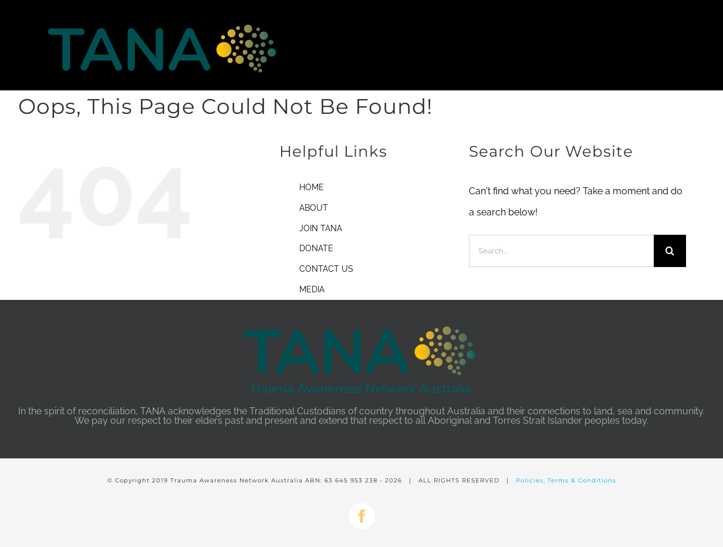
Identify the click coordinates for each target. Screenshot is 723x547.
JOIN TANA (320, 228)
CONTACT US (326, 269)
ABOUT (313, 207)
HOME (311, 187)
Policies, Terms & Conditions (566, 480)
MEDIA (312, 289)
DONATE (316, 248)
